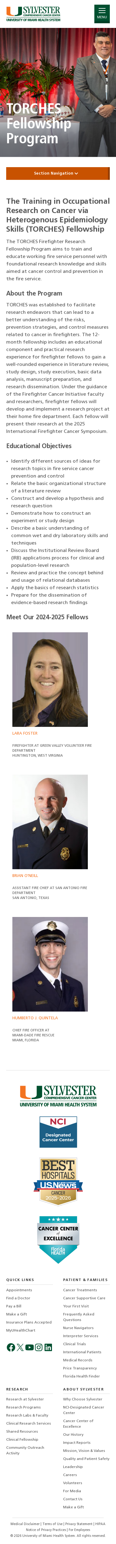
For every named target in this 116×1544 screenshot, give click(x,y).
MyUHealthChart (20, 1331)
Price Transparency (80, 1368)
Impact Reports (77, 1443)
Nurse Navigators (78, 1328)
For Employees (79, 1530)
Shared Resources (22, 1432)
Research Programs (23, 1407)
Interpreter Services (80, 1336)
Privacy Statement (79, 1524)
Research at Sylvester (25, 1399)
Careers (70, 1475)
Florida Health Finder (81, 1376)
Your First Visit (76, 1306)
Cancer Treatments (80, 1290)
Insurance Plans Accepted (29, 1322)
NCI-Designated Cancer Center (83, 1410)
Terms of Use (52, 1524)
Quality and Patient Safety (86, 1459)
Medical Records (77, 1360)
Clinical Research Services (28, 1424)
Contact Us (73, 1499)
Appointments (19, 1290)
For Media (72, 1491)
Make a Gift (16, 1314)
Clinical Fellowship (22, 1440)
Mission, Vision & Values (84, 1451)
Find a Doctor (18, 1298)
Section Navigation (58, 173)
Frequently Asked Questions (78, 1317)
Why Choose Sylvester (82, 1399)
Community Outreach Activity (25, 1450)
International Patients (82, 1352)
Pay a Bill (13, 1306)
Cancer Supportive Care (84, 1298)
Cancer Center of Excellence (78, 1424)
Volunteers (72, 1483)
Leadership (73, 1467)
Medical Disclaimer (26, 1524)
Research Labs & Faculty (27, 1415)
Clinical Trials (74, 1344)
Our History (73, 1435)
